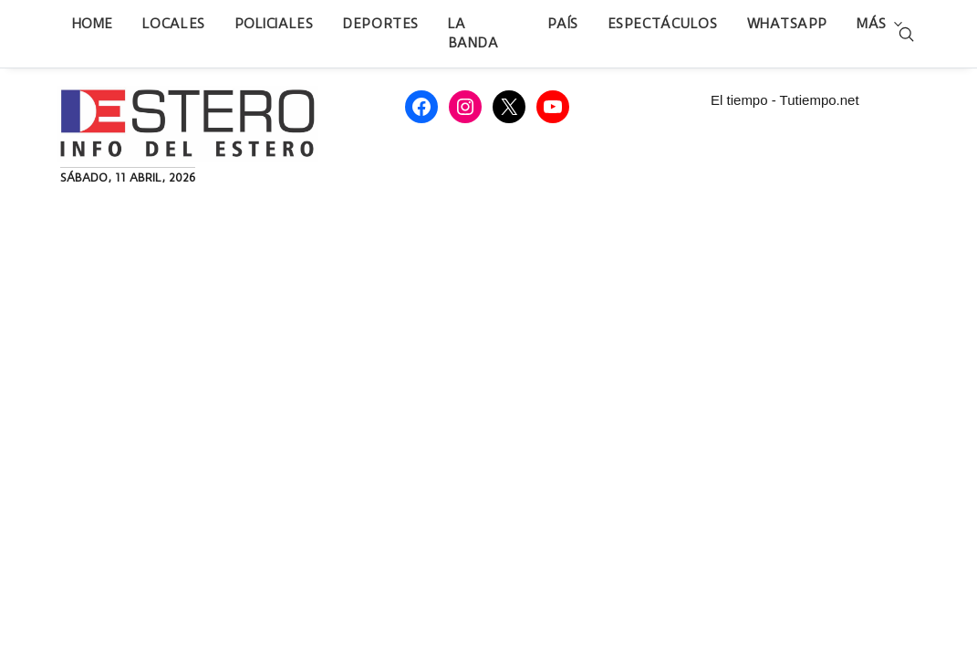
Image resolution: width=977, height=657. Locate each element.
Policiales (274, 24)
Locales (173, 24)
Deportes (380, 24)
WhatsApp (787, 24)
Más (872, 24)
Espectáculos (663, 24)
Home (92, 24)
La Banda (473, 33)
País (562, 24)
